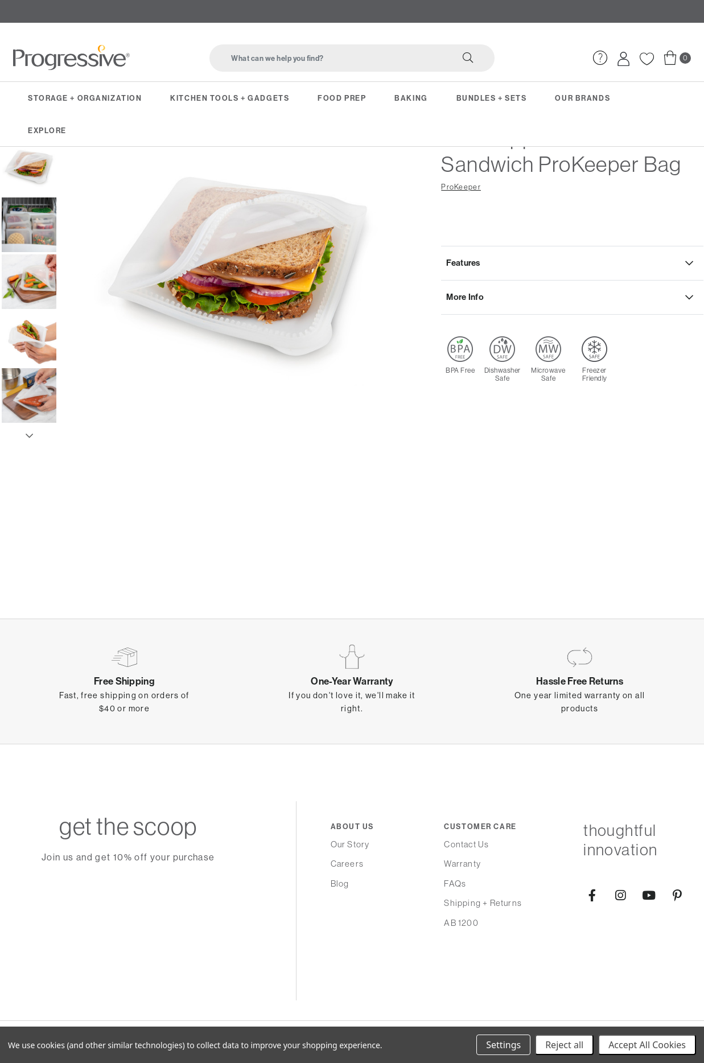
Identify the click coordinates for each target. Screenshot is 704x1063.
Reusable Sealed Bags (190, 170)
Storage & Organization (64, 170)
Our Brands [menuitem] (582, 97)
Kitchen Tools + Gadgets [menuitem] (229, 97)
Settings (503, 1045)
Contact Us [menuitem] (466, 844)
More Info (465, 366)
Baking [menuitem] (410, 97)
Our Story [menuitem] (350, 844)
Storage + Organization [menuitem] (85, 97)
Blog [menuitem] (340, 883)
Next (29, 501)
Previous (29, 194)
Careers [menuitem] (347, 863)
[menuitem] (599, 54)
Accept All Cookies (647, 1045)
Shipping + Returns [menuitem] (483, 903)
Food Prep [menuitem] (342, 97)
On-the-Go (128, 170)
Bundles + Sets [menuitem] (491, 97)
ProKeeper (461, 253)
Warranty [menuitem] (462, 863)
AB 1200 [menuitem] (461, 923)
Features (463, 330)
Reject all (564, 1045)
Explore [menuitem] (47, 129)
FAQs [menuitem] (455, 883)
